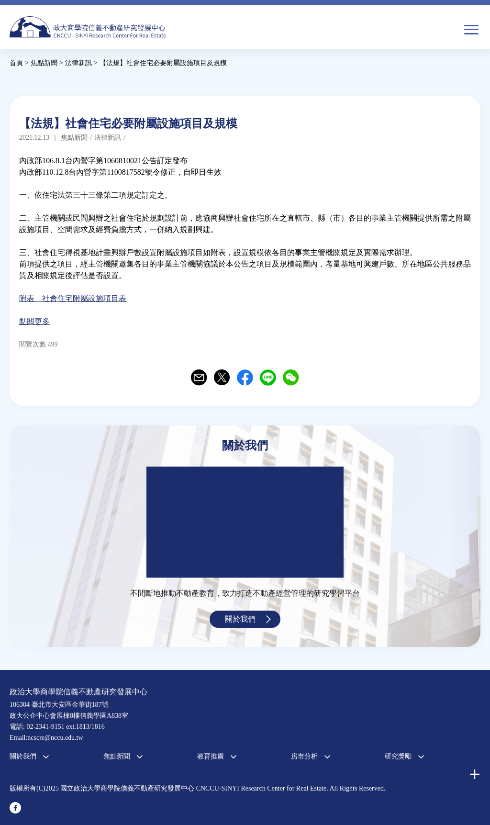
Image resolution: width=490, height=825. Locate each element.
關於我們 (240, 619)
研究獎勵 (398, 756)
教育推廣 (210, 756)
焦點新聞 (116, 756)
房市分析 (304, 756)
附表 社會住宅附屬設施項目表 (72, 298)
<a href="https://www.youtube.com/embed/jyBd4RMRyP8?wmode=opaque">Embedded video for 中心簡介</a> (245, 522)
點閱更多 (34, 321)
